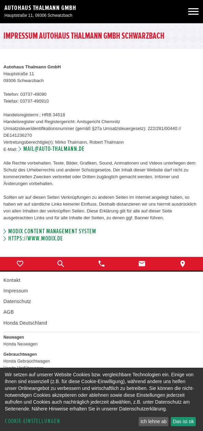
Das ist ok (183, 421)
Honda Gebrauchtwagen (26, 361)
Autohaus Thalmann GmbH (40, 7)
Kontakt (11, 280)
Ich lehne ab (153, 421)
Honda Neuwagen (20, 344)
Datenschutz (17, 301)
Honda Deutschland (25, 323)
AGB (8, 312)
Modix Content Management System (52, 231)
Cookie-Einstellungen (32, 421)
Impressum (15, 290)
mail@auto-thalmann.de (54, 149)
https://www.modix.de (35, 238)
